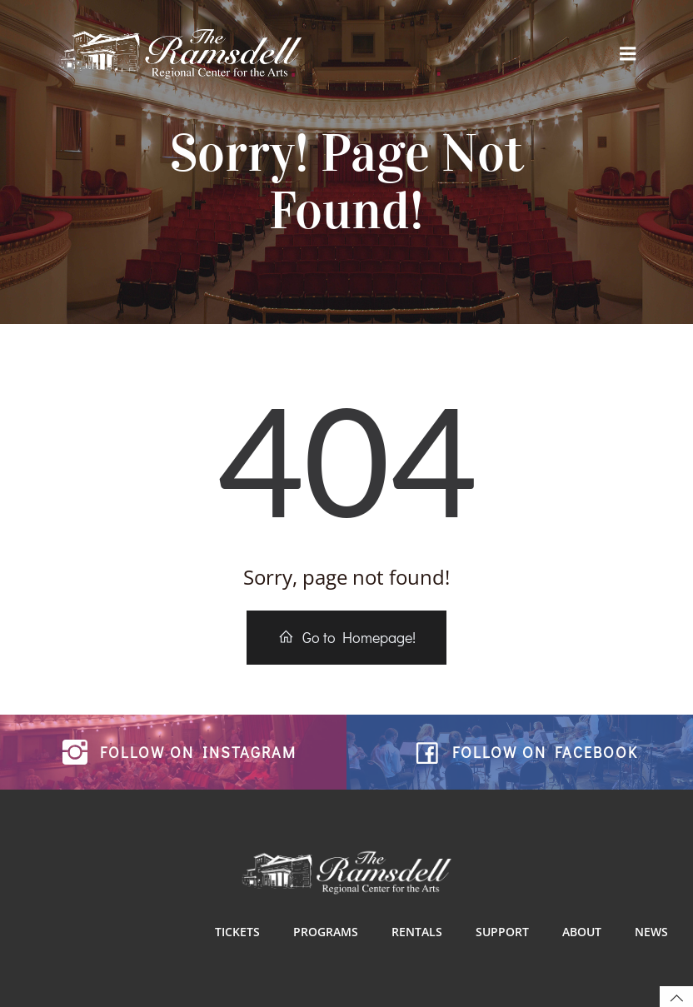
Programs (325, 932)
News (651, 932)
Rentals (416, 932)
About (581, 932)
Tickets (237, 932)
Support (502, 932)
